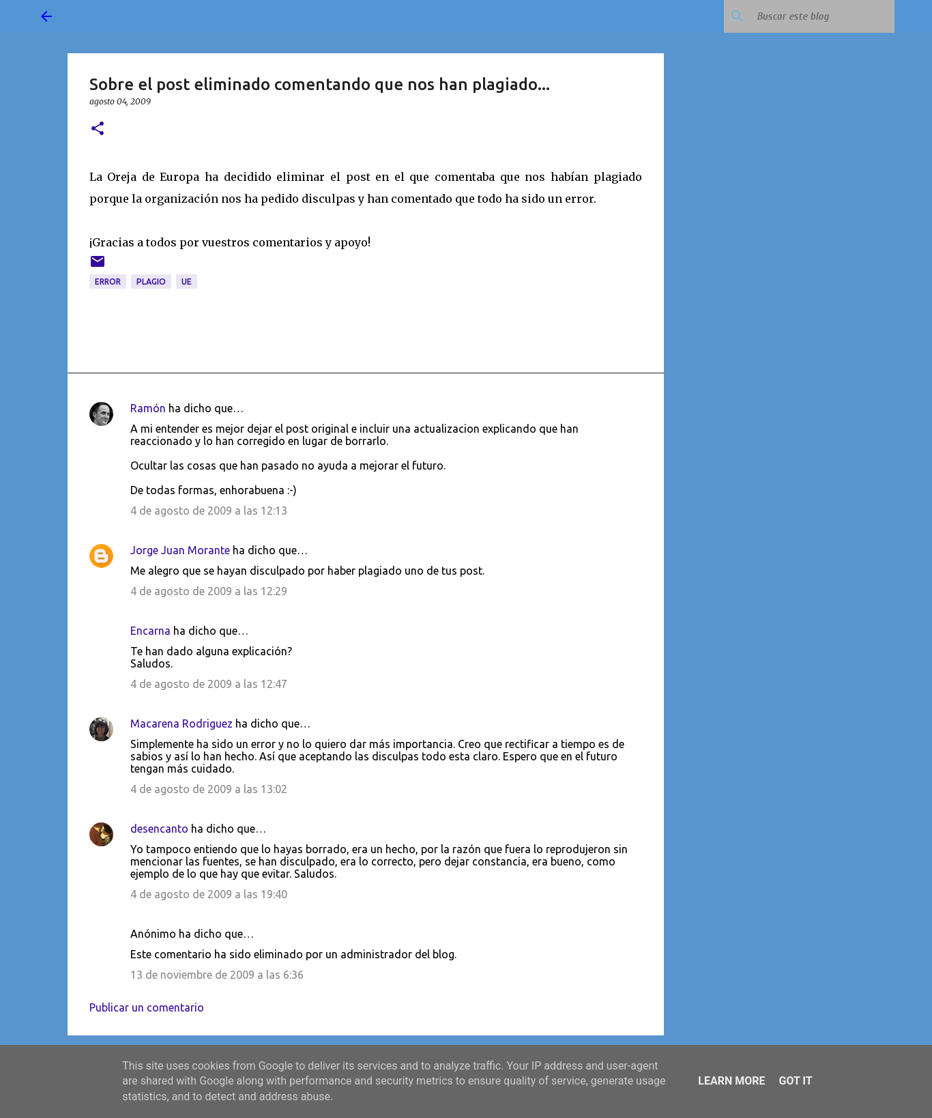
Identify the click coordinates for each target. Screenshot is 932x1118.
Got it (795, 1080)
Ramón (148, 408)
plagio (151, 281)
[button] (97, 129)
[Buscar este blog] (822, 16)
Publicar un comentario (146, 1007)
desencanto (159, 828)
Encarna (150, 631)
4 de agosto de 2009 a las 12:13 (208, 510)
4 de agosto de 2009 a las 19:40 (208, 894)
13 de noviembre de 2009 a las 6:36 (217, 975)
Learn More (731, 1080)
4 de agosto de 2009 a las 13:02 (208, 789)
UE (186, 281)
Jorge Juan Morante (180, 550)
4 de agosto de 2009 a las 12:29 (208, 591)
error (108, 281)
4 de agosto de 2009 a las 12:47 (208, 684)
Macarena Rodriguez (181, 723)
